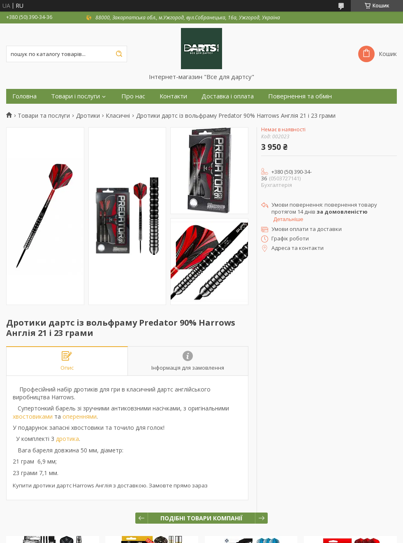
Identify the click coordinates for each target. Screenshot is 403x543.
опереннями (80, 416)
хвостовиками (33, 416)
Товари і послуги (75, 96)
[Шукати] (119, 54)
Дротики (88, 115)
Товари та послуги (44, 115)
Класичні (118, 115)
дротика (67, 439)
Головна (24, 96)
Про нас (133, 96)
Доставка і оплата (228, 96)
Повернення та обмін (300, 96)
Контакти (173, 96)
